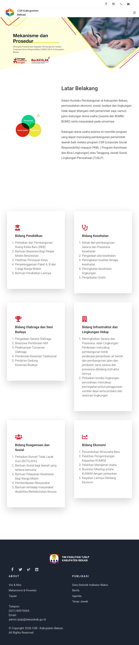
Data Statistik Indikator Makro (90, 585)
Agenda (76, 596)
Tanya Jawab (80, 601)
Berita (75, 590)
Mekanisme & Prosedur (23, 590)
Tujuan (13, 596)
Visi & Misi (15, 585)
